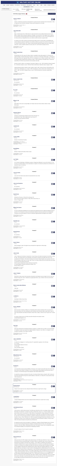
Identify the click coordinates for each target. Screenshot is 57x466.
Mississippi (24, 9)
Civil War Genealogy (17, 10)
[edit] (54, 19)
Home (14, 9)
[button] (27, 18)
